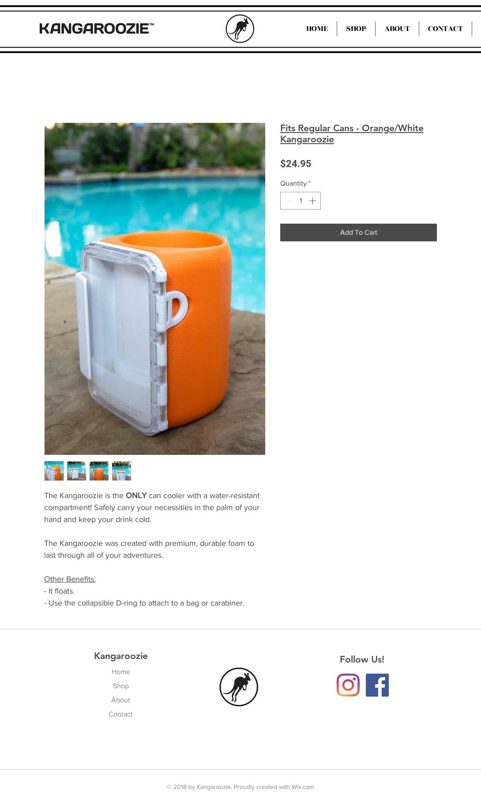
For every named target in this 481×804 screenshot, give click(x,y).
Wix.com (303, 786)
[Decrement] (288, 200)
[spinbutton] (300, 200)
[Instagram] (348, 685)
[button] (397, 28)
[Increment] (313, 200)
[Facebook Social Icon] (377, 685)
